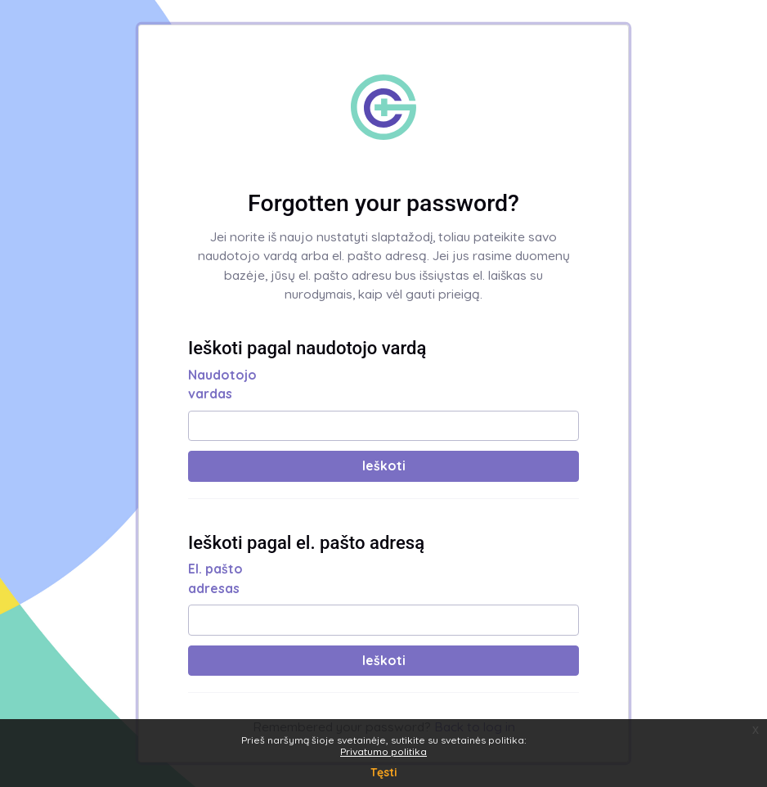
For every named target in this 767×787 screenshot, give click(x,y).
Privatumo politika (383, 751)
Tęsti (383, 772)
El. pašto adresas (215, 578)
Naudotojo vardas (222, 384)
